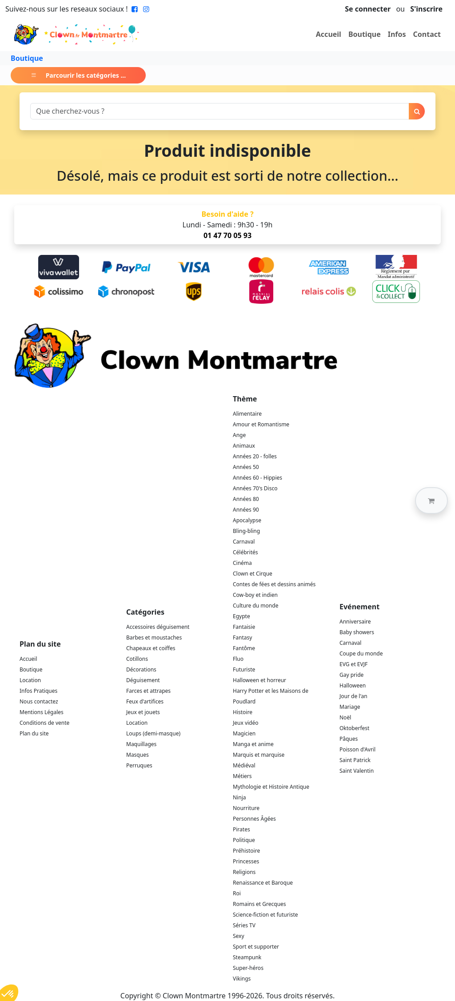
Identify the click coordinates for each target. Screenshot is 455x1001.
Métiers (242, 776)
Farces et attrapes (148, 691)
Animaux (244, 445)
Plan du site (34, 733)
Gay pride (351, 675)
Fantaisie (244, 627)
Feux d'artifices (145, 701)
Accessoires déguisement (157, 627)
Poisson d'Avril (357, 749)
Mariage (349, 707)
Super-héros (248, 968)
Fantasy (242, 637)
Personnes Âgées (254, 818)
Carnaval (244, 541)
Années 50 (246, 467)
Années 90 (246, 509)
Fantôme (244, 648)
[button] (431, 500)
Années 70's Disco (255, 488)
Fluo (238, 659)
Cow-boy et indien (255, 595)
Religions (244, 872)
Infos (397, 34)
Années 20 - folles (255, 456)
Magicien (244, 733)
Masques (137, 755)
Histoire (242, 712)
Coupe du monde (361, 653)
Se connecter (368, 9)
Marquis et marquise (258, 755)
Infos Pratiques (38, 691)
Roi (237, 893)
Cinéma (242, 563)
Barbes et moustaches (154, 637)
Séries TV (244, 925)
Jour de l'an (353, 696)
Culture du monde (255, 605)
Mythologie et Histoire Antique (271, 786)
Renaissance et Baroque (263, 882)
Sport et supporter (256, 946)
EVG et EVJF (353, 664)
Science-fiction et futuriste (265, 914)
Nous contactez (39, 701)
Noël (345, 717)
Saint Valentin (356, 771)
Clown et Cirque (252, 573)
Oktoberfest (354, 728)
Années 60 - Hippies (257, 477)
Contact (427, 34)
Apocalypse (247, 520)
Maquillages (141, 744)
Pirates (241, 829)
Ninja (239, 797)
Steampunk (247, 957)
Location (30, 680)
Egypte (241, 616)
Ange (239, 435)
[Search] (219, 111)
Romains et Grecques (259, 904)
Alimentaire (247, 413)
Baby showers (356, 632)
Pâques (348, 739)
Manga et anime (253, 744)
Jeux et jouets (143, 712)
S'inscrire (426, 9)
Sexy (238, 936)
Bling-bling (246, 531)
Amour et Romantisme (261, 424)
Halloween (352, 685)
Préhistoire (246, 850)
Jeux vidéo (246, 723)
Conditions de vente (44, 723)
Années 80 (246, 499)
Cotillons (137, 659)
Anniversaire (355, 621)
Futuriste (244, 669)
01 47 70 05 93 (227, 235)
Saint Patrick (355, 760)
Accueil (328, 34)
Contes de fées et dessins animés (274, 584)
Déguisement (143, 680)
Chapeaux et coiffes (151, 648)
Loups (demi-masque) (153, 733)
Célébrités (245, 552)
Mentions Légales (42, 712)
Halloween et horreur (259, 680)
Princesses (246, 861)
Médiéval (244, 765)
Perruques (139, 765)
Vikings (242, 978)
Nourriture (246, 808)
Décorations (141, 669)
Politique (244, 840)
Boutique (364, 34)
